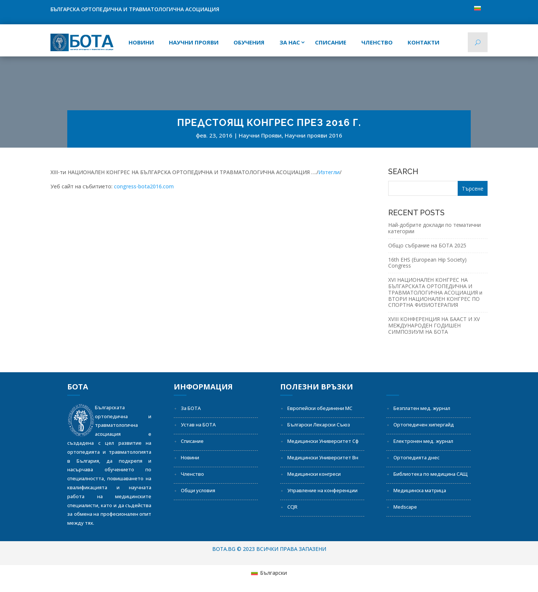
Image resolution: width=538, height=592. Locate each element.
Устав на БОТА (198, 424)
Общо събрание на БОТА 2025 (427, 245)
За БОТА (191, 408)
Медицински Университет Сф (323, 441)
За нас (289, 42)
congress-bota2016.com (144, 186)
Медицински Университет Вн (322, 457)
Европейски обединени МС (319, 408)
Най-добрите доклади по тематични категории (434, 228)
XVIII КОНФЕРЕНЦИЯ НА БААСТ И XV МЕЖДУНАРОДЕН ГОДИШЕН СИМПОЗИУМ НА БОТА (434, 325)
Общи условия (198, 490)
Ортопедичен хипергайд (423, 424)
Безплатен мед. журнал (421, 408)
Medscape (405, 506)
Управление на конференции (322, 490)
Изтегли (329, 172)
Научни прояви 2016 (313, 135)
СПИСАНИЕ (330, 42)
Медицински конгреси (314, 474)
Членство (377, 42)
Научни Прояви (260, 135)
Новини (141, 42)
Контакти (423, 42)
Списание (192, 441)
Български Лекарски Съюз (318, 424)
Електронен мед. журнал (423, 441)
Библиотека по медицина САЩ (430, 474)
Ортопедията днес (416, 457)
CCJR (292, 506)
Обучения (249, 42)
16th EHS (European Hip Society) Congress (427, 262)
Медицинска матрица (419, 490)
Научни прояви (194, 42)
